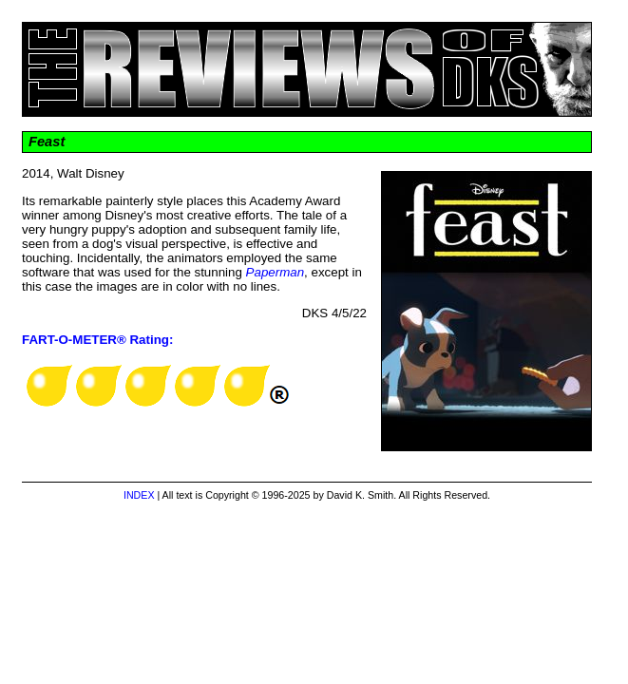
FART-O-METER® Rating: (97, 339)
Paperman (275, 272)
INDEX (139, 495)
